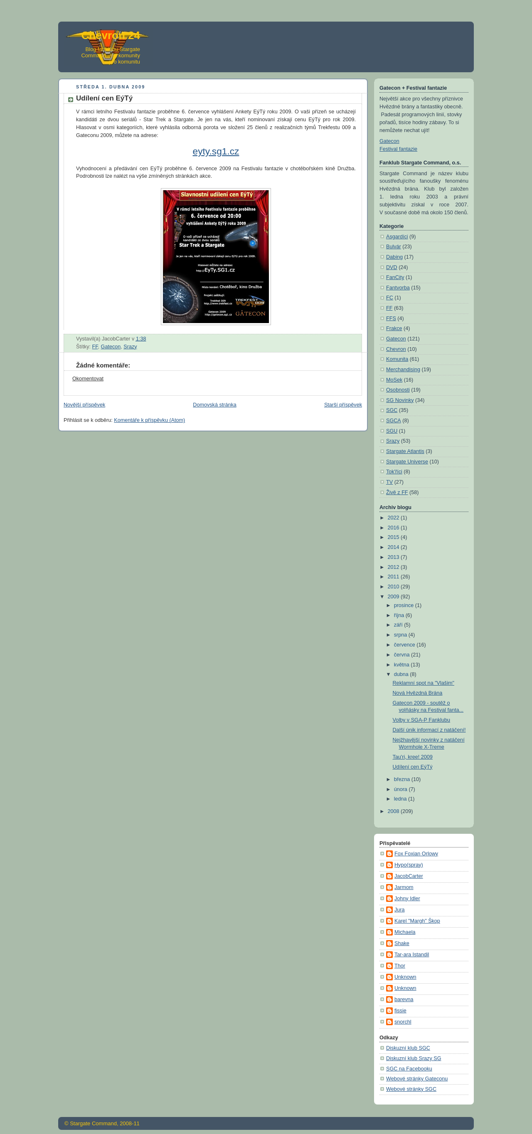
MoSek (394, 380)
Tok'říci (394, 472)
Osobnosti (398, 390)
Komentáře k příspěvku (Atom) (149, 420)
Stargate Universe (407, 462)
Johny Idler (407, 898)
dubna (402, 674)
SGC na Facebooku (409, 1069)
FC (389, 298)
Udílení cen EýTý (413, 767)
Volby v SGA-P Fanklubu (422, 720)
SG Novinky (400, 400)
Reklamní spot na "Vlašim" (423, 683)
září (399, 625)
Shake (401, 943)
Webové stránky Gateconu (417, 1079)
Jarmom (404, 887)
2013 (394, 557)
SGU (391, 431)
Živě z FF (397, 492)
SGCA (393, 421)
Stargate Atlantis (405, 451)
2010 (394, 587)
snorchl (402, 1022)
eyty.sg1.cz (216, 151)
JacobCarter (408, 876)
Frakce (394, 328)
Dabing (394, 257)
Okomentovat (87, 379)
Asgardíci (397, 237)
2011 (394, 577)
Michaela (404, 932)
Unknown (405, 977)
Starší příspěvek (343, 405)
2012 (394, 567)
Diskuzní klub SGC (408, 1048)
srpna (401, 635)
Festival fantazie (398, 149)
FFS (391, 318)
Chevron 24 (110, 35)
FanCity (395, 277)
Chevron (396, 349)
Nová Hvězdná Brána (418, 693)
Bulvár (393, 247)
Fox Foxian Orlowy (416, 854)
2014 (394, 547)
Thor (399, 966)
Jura (399, 910)
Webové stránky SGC (411, 1089)
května (402, 665)
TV (389, 482)
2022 (394, 518)
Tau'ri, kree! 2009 (413, 757)
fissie (400, 1011)
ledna (401, 799)
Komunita (397, 359)
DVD (391, 267)
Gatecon (111, 347)
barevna (404, 999)
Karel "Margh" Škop (417, 921)
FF (95, 347)
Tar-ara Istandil (411, 955)
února (401, 789)
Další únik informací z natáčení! (429, 730)
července (405, 645)
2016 (394, 528)
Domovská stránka (214, 405)
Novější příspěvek (84, 405)
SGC (391, 410)
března (402, 779)
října (400, 615)
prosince (404, 605)
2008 (394, 811)
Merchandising (403, 369)
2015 (394, 537)
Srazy (130, 347)
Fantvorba (398, 288)
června (402, 655)
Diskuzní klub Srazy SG (413, 1058)
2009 (394, 597)
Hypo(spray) (408, 865)
